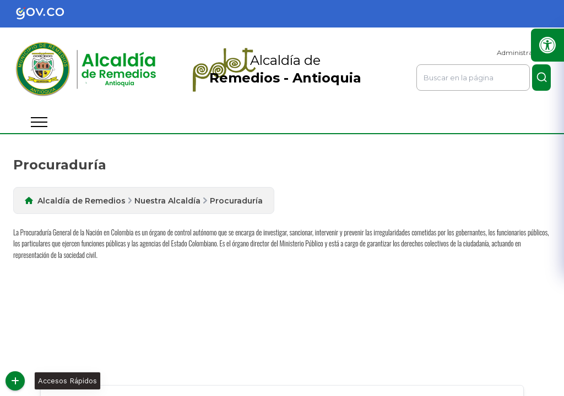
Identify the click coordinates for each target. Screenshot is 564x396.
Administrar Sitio (524, 52)
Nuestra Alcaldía (167, 201)
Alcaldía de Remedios (81, 201)
